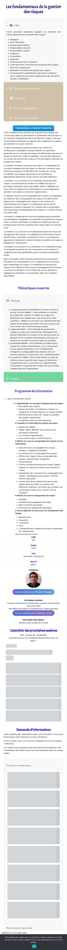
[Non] (64, 942)
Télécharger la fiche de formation (33, 128)
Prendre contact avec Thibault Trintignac (33, 592)
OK (34, 946)
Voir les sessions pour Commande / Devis (33, 613)
